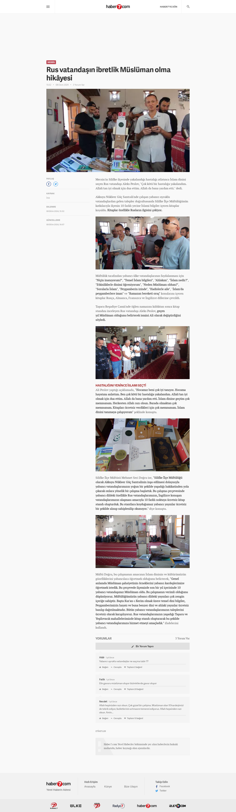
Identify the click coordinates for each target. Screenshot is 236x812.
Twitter (160, 790)
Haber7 (147, 805)
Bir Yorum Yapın (143, 646)
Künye (108, 786)
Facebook (162, 786)
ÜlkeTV (75, 805)
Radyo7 (119, 805)
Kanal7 (54, 805)
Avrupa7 (97, 805)
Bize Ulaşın (131, 786)
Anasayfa (89, 786)
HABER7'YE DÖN (168, 6)
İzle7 (177, 805)
